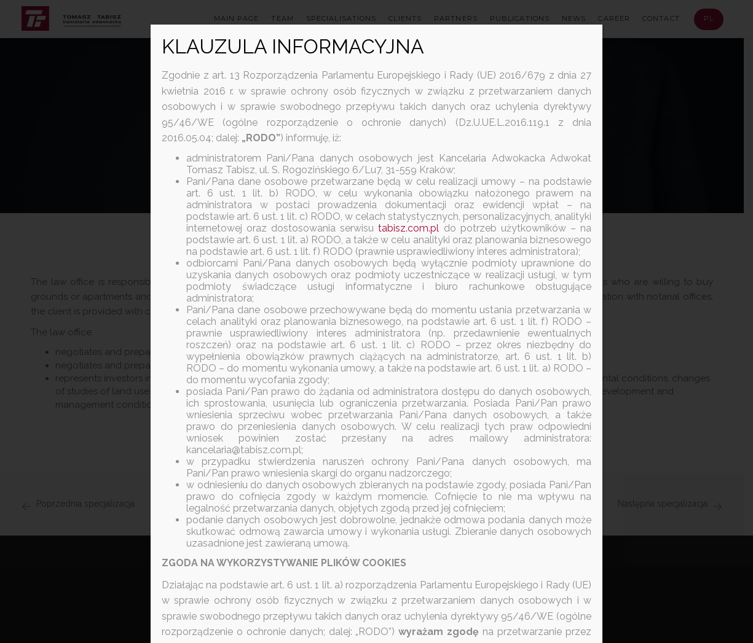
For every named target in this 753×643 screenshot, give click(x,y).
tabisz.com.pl (408, 228)
